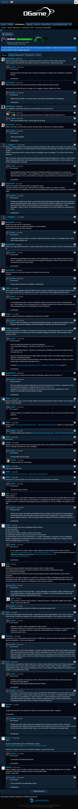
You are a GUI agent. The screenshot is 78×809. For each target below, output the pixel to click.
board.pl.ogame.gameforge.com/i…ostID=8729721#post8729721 (35, 425)
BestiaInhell (11, 373)
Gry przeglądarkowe (60, 24)
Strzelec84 (10, 59)
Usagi (8, 314)
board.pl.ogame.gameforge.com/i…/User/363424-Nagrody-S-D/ (31, 552)
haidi (8, 525)
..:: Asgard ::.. (11, 145)
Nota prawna (5, 796)
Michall (9, 704)
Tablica (10, 24)
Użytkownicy (20, 24)
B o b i (8, 738)
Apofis (8, 443)
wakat (13, 67)
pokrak (8, 767)
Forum (3, 24)
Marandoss (10, 106)
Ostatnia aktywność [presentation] (16, 55)
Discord (37, 24)
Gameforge (46, 24)
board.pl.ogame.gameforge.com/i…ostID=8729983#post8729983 (53, 433)
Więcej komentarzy (39, 791)
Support (29, 24)
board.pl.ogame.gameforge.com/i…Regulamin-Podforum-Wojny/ (39, 365)
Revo (8, 612)
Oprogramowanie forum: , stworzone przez (39, 805)
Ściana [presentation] (4, 55)
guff (7, 494)
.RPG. (8, 288)
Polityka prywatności (30, 796)
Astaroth (9, 636)
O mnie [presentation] (38, 55)
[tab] (4, 55)
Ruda (13, 113)
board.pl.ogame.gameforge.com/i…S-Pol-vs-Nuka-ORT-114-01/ (26, 745)
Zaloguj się (4, 2)
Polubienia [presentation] (29, 55)
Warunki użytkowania (16, 796)
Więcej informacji (23, 50)
